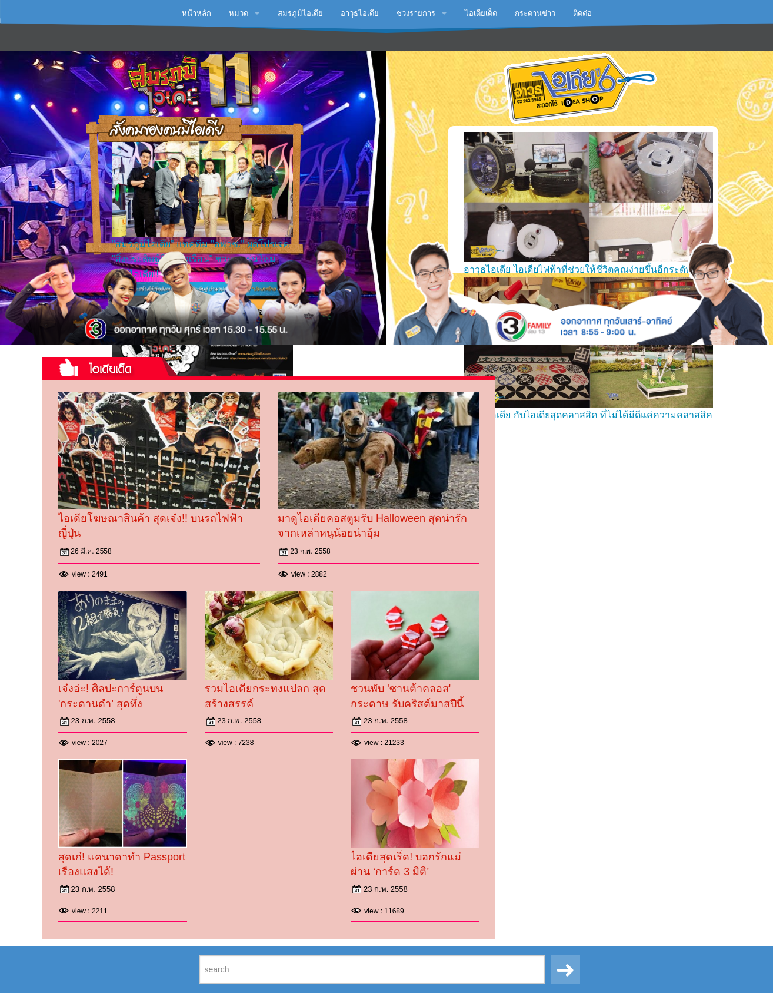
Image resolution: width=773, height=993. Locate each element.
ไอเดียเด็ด (481, 13)
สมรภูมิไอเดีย (300, 13)
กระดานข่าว (535, 13)
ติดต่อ (582, 13)
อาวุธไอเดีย (360, 13)
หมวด (238, 13)
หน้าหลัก (196, 13)
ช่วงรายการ (416, 13)
